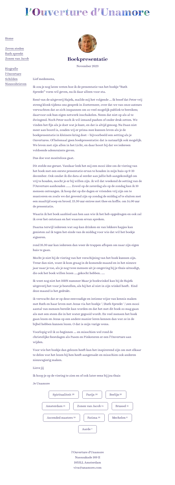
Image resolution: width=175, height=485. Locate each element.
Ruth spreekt (14, 53)
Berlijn (116, 394)
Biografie (11, 68)
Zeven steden (14, 48)
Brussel (122, 406)
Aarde (87, 429)
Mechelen (120, 417)
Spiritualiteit (64, 394)
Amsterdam (56, 406)
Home (9, 38)
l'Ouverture (13, 74)
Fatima (94, 417)
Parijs (92, 394)
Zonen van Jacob (17, 58)
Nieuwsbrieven (15, 84)
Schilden (11, 79)
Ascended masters (61, 417)
